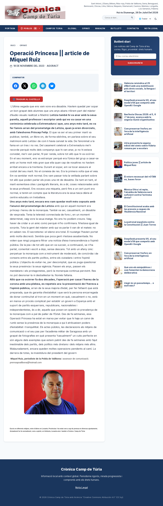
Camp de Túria (54, 28)
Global (72, 28)
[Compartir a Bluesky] (52, 86)
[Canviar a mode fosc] (155, 18)
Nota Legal (151, 28)
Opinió (86, 28)
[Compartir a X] (24, 86)
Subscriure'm (135, 63)
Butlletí (116, 28)
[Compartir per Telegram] (43, 86)
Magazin (100, 28)
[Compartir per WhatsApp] (33, 86)
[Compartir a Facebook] (15, 86)
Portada (10, 28)
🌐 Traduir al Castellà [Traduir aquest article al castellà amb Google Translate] (26, 99)
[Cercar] (132, 17)
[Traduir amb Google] (144, 19)
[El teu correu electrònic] (135, 56)
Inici (13, 45)
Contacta (133, 28)
